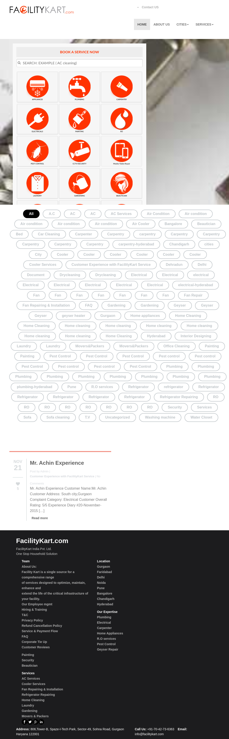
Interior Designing (196, 336)
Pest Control (60, 356)
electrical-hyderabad (195, 285)
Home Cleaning (188, 316)
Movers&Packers (89, 346)
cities (209, 244)
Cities (182, 24)
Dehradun (174, 264)
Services (204, 24)
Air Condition (158, 214)
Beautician (206, 224)
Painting (212, 346)
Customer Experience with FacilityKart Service (111, 264)
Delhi (202, 264)
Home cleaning (77, 326)
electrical (201, 275)
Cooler (62, 254)
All (31, 214)
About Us (161, 24)
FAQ (88, 305)
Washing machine (160, 417)
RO (215, 397)
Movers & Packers (35, 716)
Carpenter (83, 234)
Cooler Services (42, 264)
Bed (19, 234)
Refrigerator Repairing (179, 397)
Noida (101, 582)
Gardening (116, 305)
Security (175, 407)
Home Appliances (110, 633)
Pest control (169, 356)
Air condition (196, 214)
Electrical (139, 275)
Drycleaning (70, 275)
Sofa (27, 417)
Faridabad (104, 572)
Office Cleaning (176, 346)
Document (36, 275)
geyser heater (73, 316)
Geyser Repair (107, 649)
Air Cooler (140, 224)
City (38, 254)
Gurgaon (107, 316)
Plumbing (174, 366)
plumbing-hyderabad (34, 387)
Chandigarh (179, 244)
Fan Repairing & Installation (46, 305)
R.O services (102, 387)
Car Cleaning (49, 234)
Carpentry (115, 234)
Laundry (24, 346)
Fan (36, 295)
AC (72, 214)
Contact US (150, 7)
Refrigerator (138, 387)
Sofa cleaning (58, 417)
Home (142, 24)
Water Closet (201, 417)
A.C (52, 214)
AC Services (121, 214)
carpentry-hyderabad (136, 244)
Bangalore (173, 224)
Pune (72, 387)
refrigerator (173, 387)
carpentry (147, 234)
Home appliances (145, 316)
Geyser (180, 305)
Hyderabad (156, 336)
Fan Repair (193, 295)
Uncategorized (117, 417)
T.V (87, 417)
